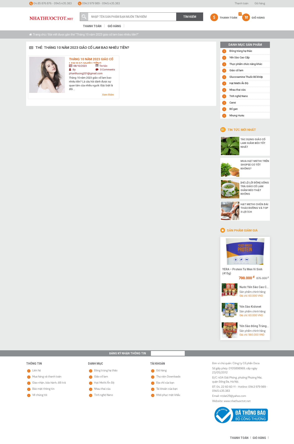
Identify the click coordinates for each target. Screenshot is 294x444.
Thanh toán (241, 3)
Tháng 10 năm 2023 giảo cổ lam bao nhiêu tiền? (91, 60)
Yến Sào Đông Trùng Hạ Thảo (254, 326)
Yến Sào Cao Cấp (239, 57)
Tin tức (103, 65)
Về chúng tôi (39, 395)
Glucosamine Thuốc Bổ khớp (246, 76)
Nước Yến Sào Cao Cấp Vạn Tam (254, 287)
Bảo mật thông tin (43, 389)
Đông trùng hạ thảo (240, 50)
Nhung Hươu (236, 115)
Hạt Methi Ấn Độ (238, 83)
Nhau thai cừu (237, 89)
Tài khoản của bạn (167, 389)
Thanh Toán (223, 17)
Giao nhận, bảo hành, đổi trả (49, 382)
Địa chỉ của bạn (165, 382)
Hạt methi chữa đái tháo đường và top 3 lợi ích (254, 208)
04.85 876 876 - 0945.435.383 (50, 3)
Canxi (232, 102)
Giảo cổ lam (236, 70)
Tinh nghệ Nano (238, 96)
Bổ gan (233, 108)
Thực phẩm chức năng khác (245, 64)
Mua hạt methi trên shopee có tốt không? (255, 164)
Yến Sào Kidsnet (250, 306)
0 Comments (107, 69)
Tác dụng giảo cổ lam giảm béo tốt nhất (253, 143)
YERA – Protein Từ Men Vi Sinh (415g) (242, 271)
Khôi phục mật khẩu (168, 395)
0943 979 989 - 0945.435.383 (99, 3)
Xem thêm (108, 94)
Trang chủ (39, 34)
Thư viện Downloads (168, 376)
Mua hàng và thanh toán (46, 376)
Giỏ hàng (260, 3)
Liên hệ (36, 370)
